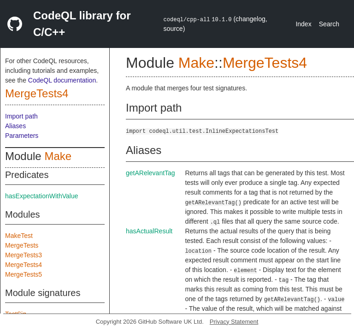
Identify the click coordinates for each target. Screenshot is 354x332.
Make (57, 156)
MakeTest (19, 235)
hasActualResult (149, 231)
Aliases (15, 126)
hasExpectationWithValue (41, 196)
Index (303, 24)
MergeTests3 (23, 255)
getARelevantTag (150, 173)
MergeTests (21, 245)
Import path (21, 116)
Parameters (21, 135)
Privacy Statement (234, 321)
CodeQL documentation (62, 80)
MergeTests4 (36, 93)
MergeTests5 (23, 274)
